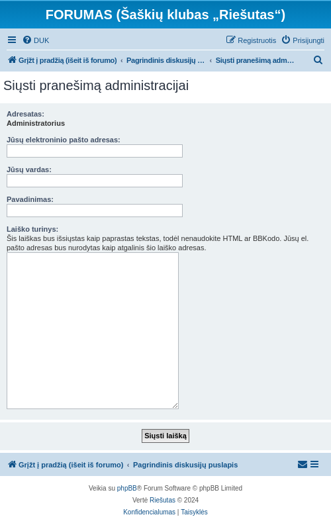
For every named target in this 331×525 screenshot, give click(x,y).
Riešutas (162, 500)
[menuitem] (35, 40)
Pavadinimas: (30, 199)
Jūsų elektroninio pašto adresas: (63, 140)
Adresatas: (25, 114)
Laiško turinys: (32, 229)
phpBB (127, 488)
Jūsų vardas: (29, 169)
